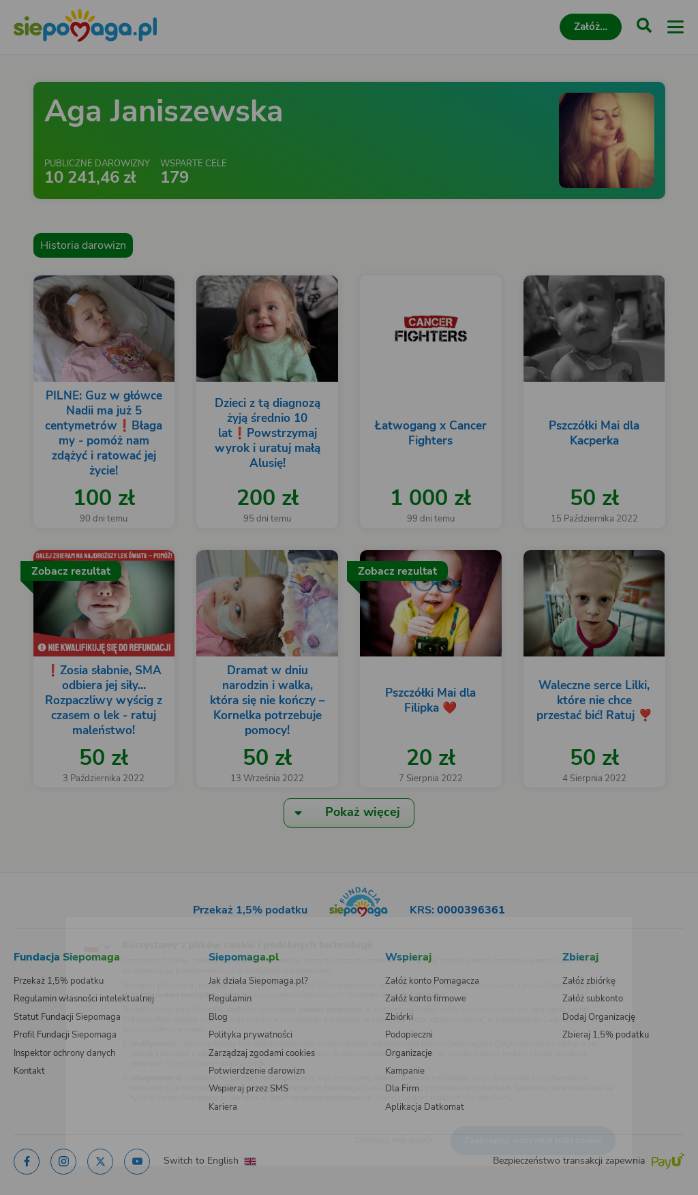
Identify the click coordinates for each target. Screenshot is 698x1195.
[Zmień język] (38, 925)
